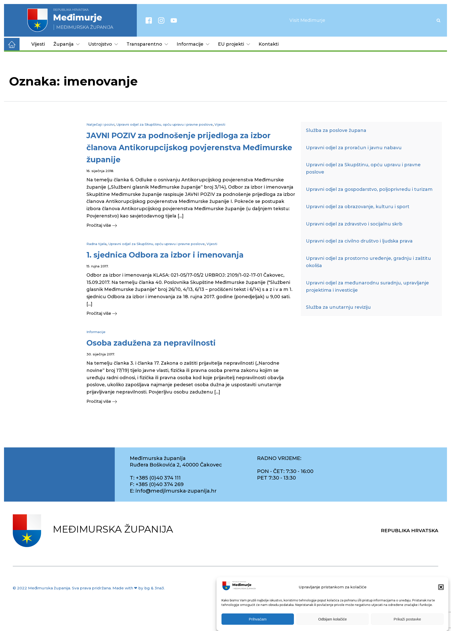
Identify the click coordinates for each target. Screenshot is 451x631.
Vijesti (38, 44)
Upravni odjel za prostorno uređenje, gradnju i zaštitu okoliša (368, 262)
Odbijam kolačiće (332, 619)
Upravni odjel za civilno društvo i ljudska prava (359, 241)
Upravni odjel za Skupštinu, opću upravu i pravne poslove (164, 124)
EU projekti (234, 44)
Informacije (193, 44)
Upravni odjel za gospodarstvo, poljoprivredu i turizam (369, 189)
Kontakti (269, 44)
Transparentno (147, 44)
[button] (440, 587)
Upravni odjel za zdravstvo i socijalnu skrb (354, 224)
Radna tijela (96, 244)
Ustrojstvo (103, 44)
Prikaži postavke (407, 619)
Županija (66, 44)
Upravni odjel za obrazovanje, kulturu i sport (357, 206)
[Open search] (438, 20)
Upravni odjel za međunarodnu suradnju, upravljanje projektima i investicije (367, 286)
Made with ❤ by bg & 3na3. (138, 588)
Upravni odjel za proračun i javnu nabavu (354, 147)
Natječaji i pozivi (100, 124)
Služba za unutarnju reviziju (338, 307)
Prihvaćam (258, 619)
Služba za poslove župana (336, 130)
